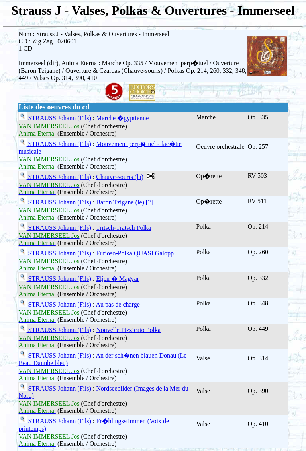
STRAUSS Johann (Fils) (59, 118)
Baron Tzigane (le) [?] (124, 202)
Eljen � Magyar (117, 278)
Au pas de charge (117, 304)
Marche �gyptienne (122, 118)
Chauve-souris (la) (119, 176)
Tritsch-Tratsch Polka (123, 227)
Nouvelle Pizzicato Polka (128, 330)
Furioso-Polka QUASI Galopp (135, 253)
